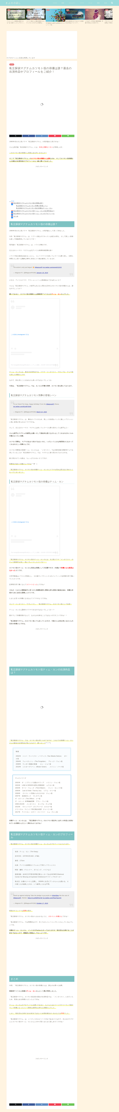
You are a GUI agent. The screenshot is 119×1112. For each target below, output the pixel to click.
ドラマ (82, 3)
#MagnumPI (39, 267)
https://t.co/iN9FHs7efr (35, 898)
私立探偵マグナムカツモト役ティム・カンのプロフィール (34, 213)
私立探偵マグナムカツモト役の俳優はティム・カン (34, 208)
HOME (55, 3)
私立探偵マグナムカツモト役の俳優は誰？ (28, 203)
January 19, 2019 (42, 272)
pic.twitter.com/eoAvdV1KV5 (52, 267)
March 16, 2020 (42, 412)
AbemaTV (72, 3)
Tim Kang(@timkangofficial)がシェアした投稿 (25, 365)
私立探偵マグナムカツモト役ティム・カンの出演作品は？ (34, 211)
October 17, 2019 (42, 903)
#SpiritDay (55, 895)
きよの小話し (13, 2)
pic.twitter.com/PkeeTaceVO (52, 898)
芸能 (98, 3)
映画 (63, 3)
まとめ (15, 216)
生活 (105, 3)
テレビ (90, 3)
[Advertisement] (42, 44)
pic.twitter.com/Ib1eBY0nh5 (22, 406)
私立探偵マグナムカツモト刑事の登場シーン (32, 206)
